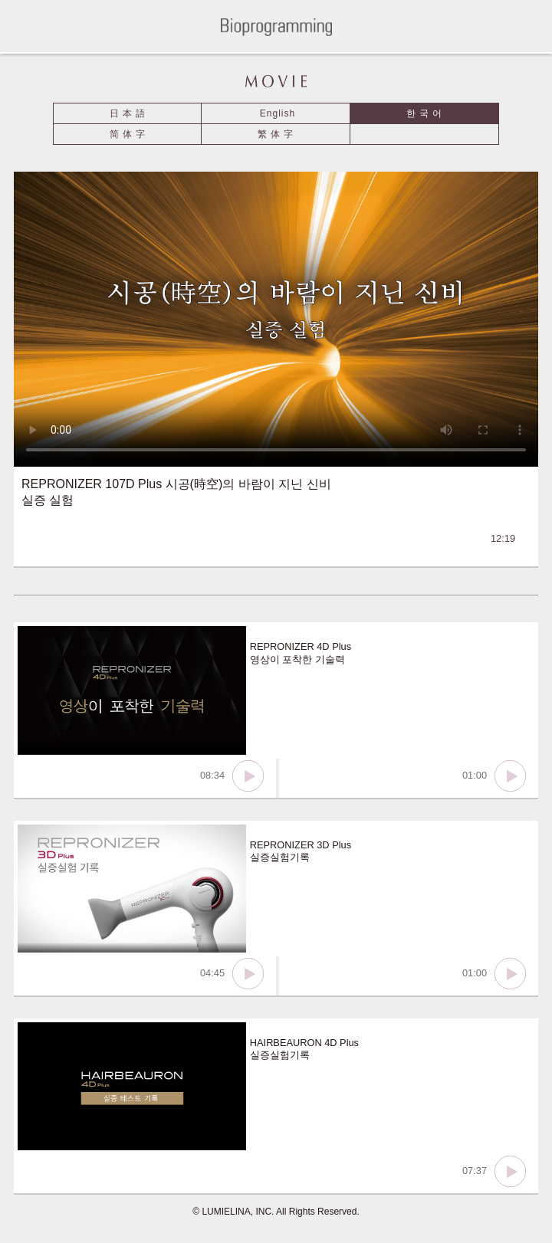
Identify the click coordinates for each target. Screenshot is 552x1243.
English (277, 113)
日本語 (129, 113)
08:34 (232, 776)
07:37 (494, 1171)
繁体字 (277, 134)
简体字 (129, 134)
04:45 (232, 973)
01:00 (494, 776)
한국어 (425, 113)
